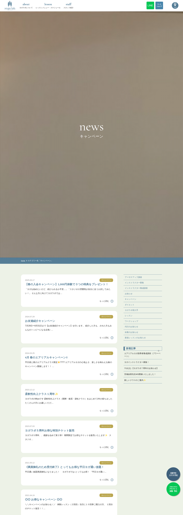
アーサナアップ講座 (134, 277)
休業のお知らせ (132, 334)
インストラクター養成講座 (137, 289)
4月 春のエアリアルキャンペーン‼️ (51, 361)
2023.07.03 (30, 430)
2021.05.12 (30, 467)
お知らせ (129, 294)
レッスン (129, 317)
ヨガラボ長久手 (132, 311)
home (23, 261)
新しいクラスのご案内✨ (135, 385)
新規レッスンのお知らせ (136, 340)
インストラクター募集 (135, 283)
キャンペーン (106, 280)
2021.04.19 (30, 503)
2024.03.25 (30, 357)
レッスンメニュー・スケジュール (48, 5)
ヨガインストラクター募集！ (137, 366)
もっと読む (104, 305)
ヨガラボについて (26, 5)
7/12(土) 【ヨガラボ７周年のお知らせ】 (142, 372)
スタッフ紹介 (68, 5)
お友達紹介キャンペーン (43, 325)
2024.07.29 (30, 321)
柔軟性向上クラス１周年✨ (45, 398)
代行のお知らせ (132, 329)
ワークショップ (132, 323)
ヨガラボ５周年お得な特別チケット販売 (55, 434)
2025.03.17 (30, 280)
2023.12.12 (30, 394)
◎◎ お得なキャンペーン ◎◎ (48, 507)
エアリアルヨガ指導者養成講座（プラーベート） (142, 357)
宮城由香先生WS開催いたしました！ (141, 378)
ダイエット (130, 306)
